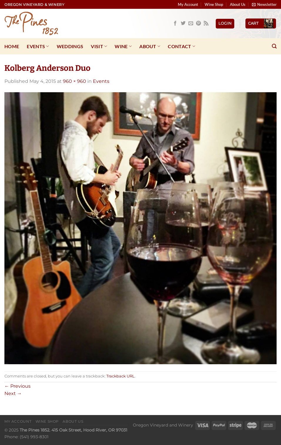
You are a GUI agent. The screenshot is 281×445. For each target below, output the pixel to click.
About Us (237, 4)
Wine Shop (214, 4)
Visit (99, 46)
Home (11, 46)
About (149, 46)
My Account (188, 4)
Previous (17, 386)
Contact (181, 46)
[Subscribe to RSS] (206, 23)
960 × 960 (74, 81)
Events (38, 46)
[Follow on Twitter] (183, 23)
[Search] (274, 46)
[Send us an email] (190, 23)
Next (13, 393)
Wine (123, 46)
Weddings (70, 46)
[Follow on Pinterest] (198, 23)
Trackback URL (120, 376)
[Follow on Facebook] (175, 23)
